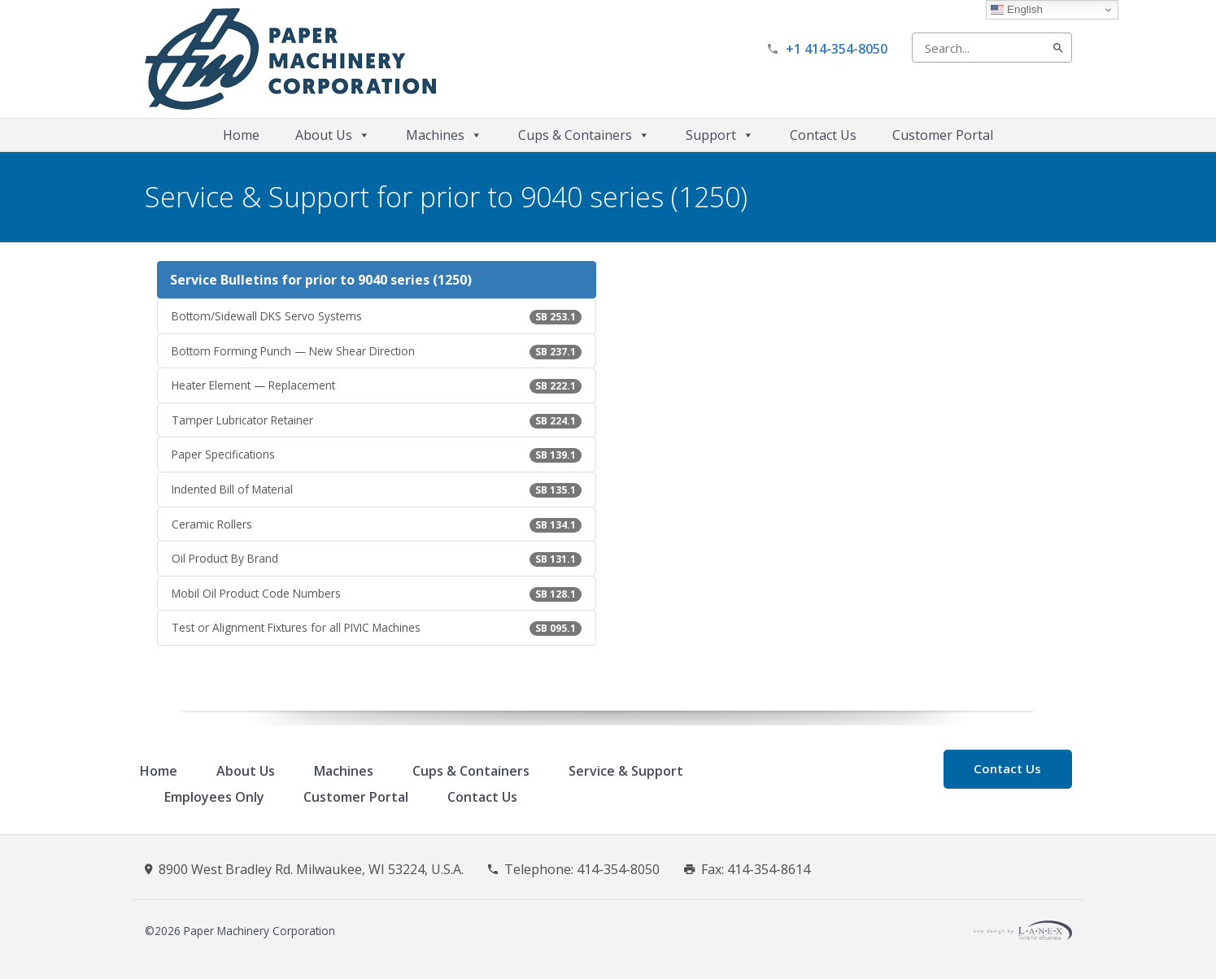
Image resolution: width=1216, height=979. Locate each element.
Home (241, 135)
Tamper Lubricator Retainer (377, 420)
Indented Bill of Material (377, 489)
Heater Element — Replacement (377, 385)
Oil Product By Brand (377, 558)
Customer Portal (942, 135)
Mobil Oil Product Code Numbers (377, 593)
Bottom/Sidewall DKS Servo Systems (377, 316)
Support (720, 135)
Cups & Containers (584, 135)
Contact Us (823, 135)
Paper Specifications (377, 454)
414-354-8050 (618, 869)
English (1016, 9)
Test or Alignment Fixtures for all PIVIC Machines (377, 628)
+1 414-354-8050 (836, 49)
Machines (444, 135)
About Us (332, 135)
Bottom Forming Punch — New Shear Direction (377, 351)
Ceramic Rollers (377, 524)
